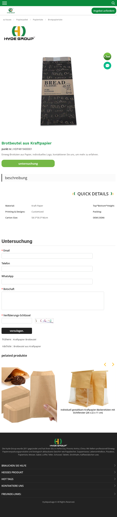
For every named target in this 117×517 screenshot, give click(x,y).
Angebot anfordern (103, 10)
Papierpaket (22, 19)
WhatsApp (7, 276)
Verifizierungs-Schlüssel (16, 315)
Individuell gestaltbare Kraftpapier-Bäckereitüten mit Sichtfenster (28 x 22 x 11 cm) (88, 411)
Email (6, 250)
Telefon (6, 263)
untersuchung (28, 163)
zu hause (7, 19)
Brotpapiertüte (55, 19)
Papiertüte (38, 19)
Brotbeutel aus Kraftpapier (27, 346)
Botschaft (8, 289)
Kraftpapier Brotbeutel (24, 339)
